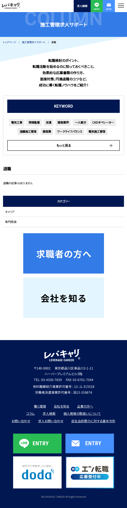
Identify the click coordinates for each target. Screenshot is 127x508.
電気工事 (16, 122)
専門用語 (10, 222)
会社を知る (61, 406)
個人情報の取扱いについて (82, 413)
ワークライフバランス (69, 131)
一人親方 (80, 122)
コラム (30, 413)
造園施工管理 (28, 131)
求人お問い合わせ (50, 420)
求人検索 (82, 6)
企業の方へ (85, 406)
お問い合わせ (21, 420)
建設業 (47, 131)
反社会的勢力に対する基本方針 (93, 420)
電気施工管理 (96, 131)
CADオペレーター (103, 122)
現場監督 (34, 122)
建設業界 (63, 122)
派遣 (48, 122)
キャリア (10, 212)
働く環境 (40, 406)
